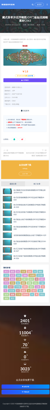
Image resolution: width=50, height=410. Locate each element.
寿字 (12, 298)
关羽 (6, 275)
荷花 (42, 294)
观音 (31, 287)
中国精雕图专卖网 (21, 404)
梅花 (12, 279)
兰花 (19, 294)
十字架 (18, 287)
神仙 (36, 283)
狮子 (25, 279)
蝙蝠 (40, 271)
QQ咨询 (25, 111)
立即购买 (25, 80)
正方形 (40, 275)
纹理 (6, 294)
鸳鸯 (23, 291)
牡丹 (12, 275)
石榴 (19, 279)
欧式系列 (31, 25)
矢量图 (32, 275)
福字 (34, 291)
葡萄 (42, 279)
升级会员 (25, 392)
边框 (29, 271)
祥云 (6, 271)
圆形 (25, 287)
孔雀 (23, 271)
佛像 (25, 275)
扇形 (40, 291)
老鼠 (6, 298)
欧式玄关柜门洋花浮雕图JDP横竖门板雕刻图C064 (36, 154)
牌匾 (29, 283)
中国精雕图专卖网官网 (18, 39)
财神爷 (25, 294)
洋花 (12, 283)
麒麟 (23, 283)
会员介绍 (25, 386)
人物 (37, 287)
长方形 (11, 291)
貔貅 (12, 294)
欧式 (31, 279)
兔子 (11, 287)
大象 (42, 283)
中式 (6, 283)
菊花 (6, 279)
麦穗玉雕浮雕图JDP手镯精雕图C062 (13, 154)
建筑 (12, 271)
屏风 (19, 275)
